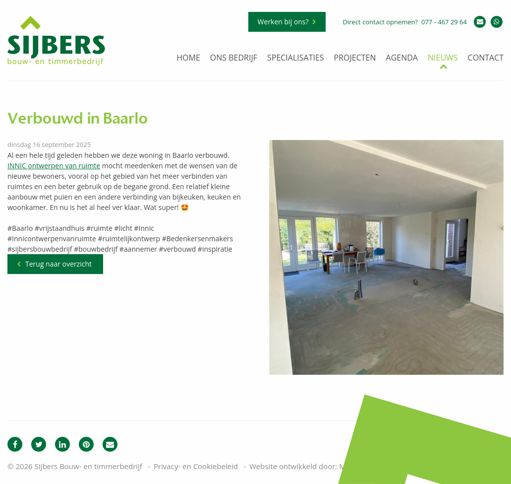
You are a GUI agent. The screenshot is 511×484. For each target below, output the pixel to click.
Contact (486, 58)
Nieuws (443, 58)
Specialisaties (295, 58)
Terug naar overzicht (58, 264)
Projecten (355, 58)
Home (188, 58)
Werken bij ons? (283, 21)
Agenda (402, 58)
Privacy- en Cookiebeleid (196, 466)
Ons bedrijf (233, 58)
